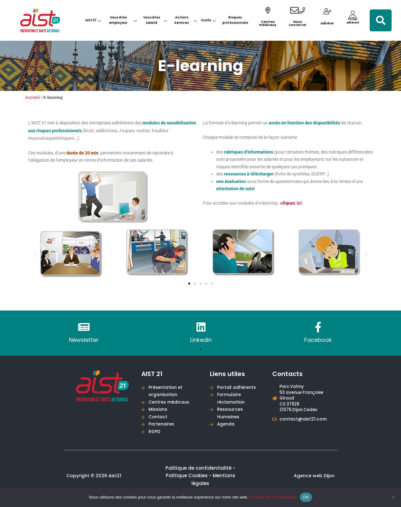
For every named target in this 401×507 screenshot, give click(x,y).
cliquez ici (298, 207)
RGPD (155, 436)
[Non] (393, 497)
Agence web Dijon (314, 481)
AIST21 (93, 20)
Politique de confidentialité (273, 497)
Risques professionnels (235, 20)
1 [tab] (200, 351)
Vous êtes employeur (123, 20)
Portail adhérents (237, 390)
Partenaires (162, 428)
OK (306, 497)
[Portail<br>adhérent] (353, 14)
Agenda (226, 428)
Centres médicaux (267, 23)
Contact (158, 421)
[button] (380, 20)
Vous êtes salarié (155, 20)
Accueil (32, 97)
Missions (158, 413)
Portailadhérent (352, 20)
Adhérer (327, 23)
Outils (208, 20)
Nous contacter (297, 23)
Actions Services (185, 20)
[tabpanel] (83, 335)
